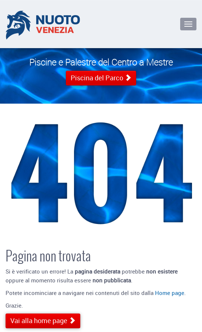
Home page (169, 292)
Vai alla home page (42, 320)
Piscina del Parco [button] (101, 77)
